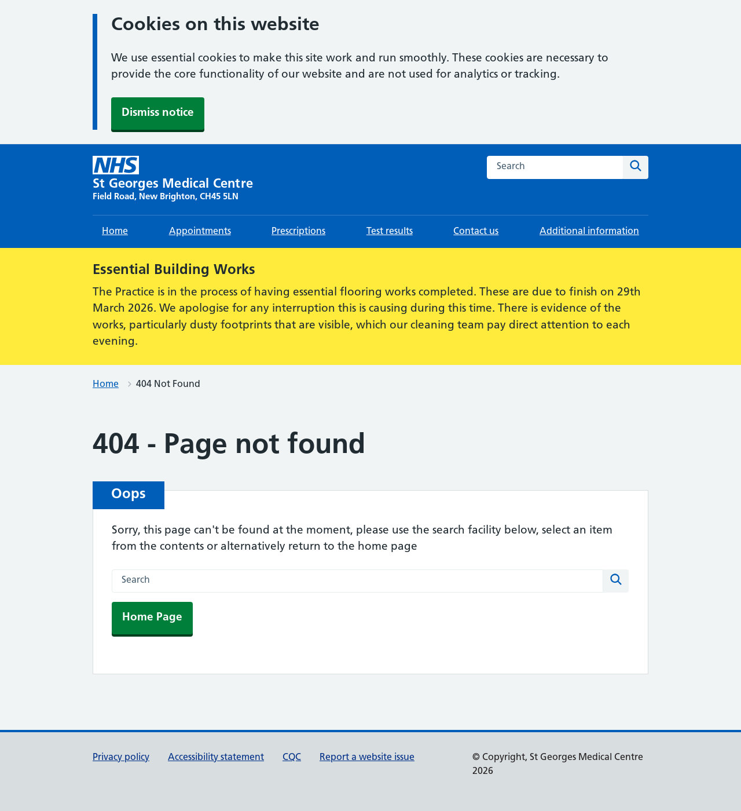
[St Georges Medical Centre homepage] (173, 179)
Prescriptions (298, 231)
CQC (292, 757)
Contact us (475, 231)
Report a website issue (367, 757)
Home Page (152, 617)
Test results (389, 231)
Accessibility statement (216, 757)
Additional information (589, 231)
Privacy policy (121, 757)
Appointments (200, 231)
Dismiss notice (158, 113)
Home (115, 231)
